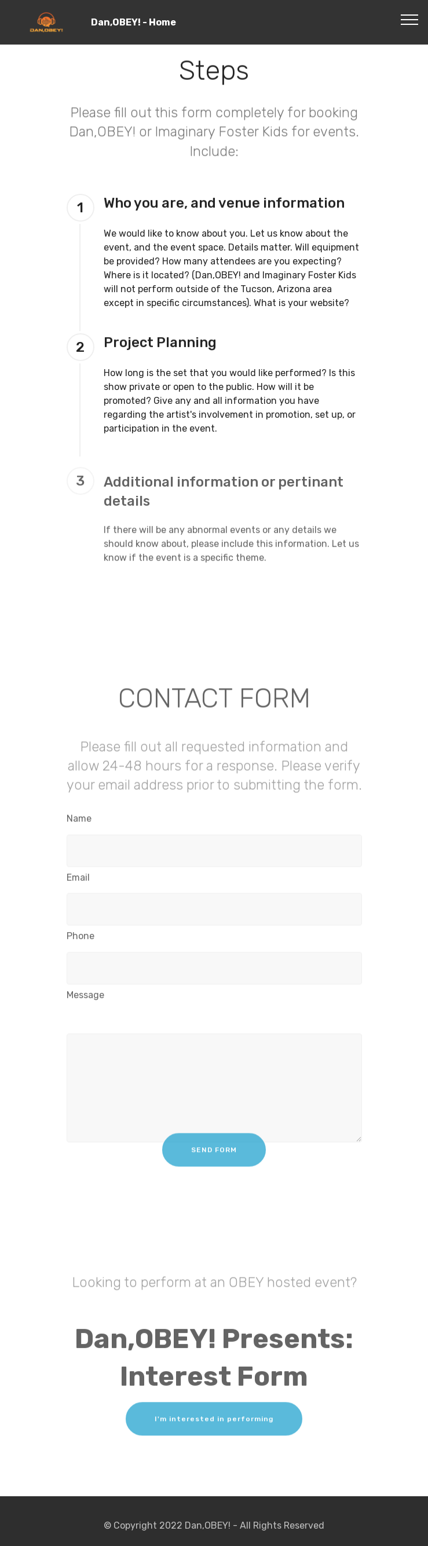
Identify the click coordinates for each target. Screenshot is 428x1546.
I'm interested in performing (214, 1424)
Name (79, 820)
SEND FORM (214, 1155)
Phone (80, 938)
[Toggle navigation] (410, 19)
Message (85, 997)
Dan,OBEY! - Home (152, 22)
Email (78, 879)
